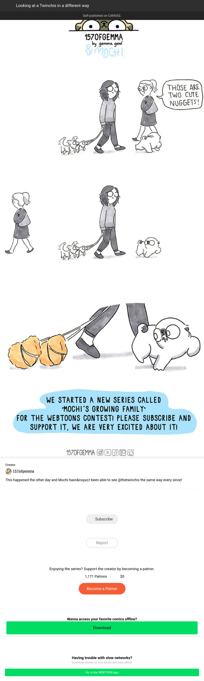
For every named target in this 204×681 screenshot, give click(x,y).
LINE (66, 503)
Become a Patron (102, 588)
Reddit (138, 503)
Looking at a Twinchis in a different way (52, 5)
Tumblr (120, 503)
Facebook (84, 503)
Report (102, 542)
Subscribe (104, 519)
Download (102, 627)
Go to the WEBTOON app (102, 672)
